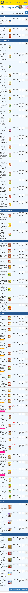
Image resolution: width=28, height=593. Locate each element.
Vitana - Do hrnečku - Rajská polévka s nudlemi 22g (3, 197)
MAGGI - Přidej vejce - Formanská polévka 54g (3, 457)
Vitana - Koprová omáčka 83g (3, 251)
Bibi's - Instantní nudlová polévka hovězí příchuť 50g (3, 216)
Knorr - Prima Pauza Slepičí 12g (3, 111)
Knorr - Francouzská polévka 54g (3, 491)
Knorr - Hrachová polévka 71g (3, 497)
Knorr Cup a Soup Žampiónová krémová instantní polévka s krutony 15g (3, 120)
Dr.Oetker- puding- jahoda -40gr (4, 566)
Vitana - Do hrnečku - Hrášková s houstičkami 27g (3, 174)
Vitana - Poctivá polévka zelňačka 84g (3, 439)
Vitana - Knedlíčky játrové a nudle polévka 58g (4, 384)
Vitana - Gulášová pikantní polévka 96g (3, 336)
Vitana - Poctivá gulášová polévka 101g (3, 425)
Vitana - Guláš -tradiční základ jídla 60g (4, 245)
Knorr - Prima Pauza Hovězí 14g (3, 91)
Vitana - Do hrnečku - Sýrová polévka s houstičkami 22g (4, 204)
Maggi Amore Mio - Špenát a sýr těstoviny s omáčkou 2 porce (3, 274)
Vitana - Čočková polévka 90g (3, 323)
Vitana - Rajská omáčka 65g (3, 255)
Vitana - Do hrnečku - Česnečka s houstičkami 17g (3, 130)
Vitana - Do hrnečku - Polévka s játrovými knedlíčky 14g (3, 139)
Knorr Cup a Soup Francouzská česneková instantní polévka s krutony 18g (3, 66)
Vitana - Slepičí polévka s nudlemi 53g (3, 390)
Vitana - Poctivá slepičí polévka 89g (3, 433)
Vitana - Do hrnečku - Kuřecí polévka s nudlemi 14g (3, 189)
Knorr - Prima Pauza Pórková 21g (3, 106)
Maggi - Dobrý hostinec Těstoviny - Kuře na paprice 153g (3, 308)
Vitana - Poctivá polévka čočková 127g (3, 407)
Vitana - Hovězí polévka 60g (3, 400)
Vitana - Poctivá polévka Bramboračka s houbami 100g (4, 447)
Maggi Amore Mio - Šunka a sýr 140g (3, 281)
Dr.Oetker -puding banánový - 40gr (3, 539)
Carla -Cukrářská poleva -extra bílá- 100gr (3, 522)
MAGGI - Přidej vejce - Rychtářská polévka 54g (3, 464)
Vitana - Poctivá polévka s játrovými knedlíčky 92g (3, 417)
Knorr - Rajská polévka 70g (3, 485)
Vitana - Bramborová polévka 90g (3, 318)
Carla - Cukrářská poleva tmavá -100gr (3, 515)
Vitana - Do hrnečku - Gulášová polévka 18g (3, 147)
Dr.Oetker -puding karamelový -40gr (3, 547)
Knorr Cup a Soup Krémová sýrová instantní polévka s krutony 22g (3, 46)
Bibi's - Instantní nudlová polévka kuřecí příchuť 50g (3, 225)
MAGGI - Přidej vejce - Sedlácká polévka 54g (3, 471)
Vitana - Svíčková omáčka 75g (3, 261)
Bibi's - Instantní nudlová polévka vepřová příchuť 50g (3, 234)
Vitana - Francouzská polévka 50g (3, 329)
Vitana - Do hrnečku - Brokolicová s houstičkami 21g (3, 155)
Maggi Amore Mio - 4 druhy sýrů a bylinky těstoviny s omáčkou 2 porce (3, 289)
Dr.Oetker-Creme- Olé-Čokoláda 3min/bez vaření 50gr (3, 582)
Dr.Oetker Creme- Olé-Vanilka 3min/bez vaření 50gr (3, 573)
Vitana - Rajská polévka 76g (3, 395)
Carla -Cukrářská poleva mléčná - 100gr (3, 529)
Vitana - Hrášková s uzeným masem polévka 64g (3, 367)
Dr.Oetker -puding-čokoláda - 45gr (3, 560)
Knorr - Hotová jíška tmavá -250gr (3, 36)
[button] (17, 2)
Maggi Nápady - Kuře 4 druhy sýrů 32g (3, 267)
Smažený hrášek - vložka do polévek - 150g (3, 21)
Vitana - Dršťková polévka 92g (3, 352)
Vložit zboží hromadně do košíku (18, 589)
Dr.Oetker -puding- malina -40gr (4, 553)
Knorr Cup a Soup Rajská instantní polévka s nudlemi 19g (3, 56)
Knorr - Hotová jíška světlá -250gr (3, 30)
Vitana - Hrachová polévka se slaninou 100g (3, 377)
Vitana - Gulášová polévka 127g (3, 360)
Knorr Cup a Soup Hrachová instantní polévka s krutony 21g (3, 83)
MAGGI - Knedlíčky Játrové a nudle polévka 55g (4, 480)
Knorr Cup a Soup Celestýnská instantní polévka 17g (3, 98)
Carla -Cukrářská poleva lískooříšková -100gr (3, 507)
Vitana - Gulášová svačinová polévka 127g (3, 345)
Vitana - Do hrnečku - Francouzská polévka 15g (3, 182)
